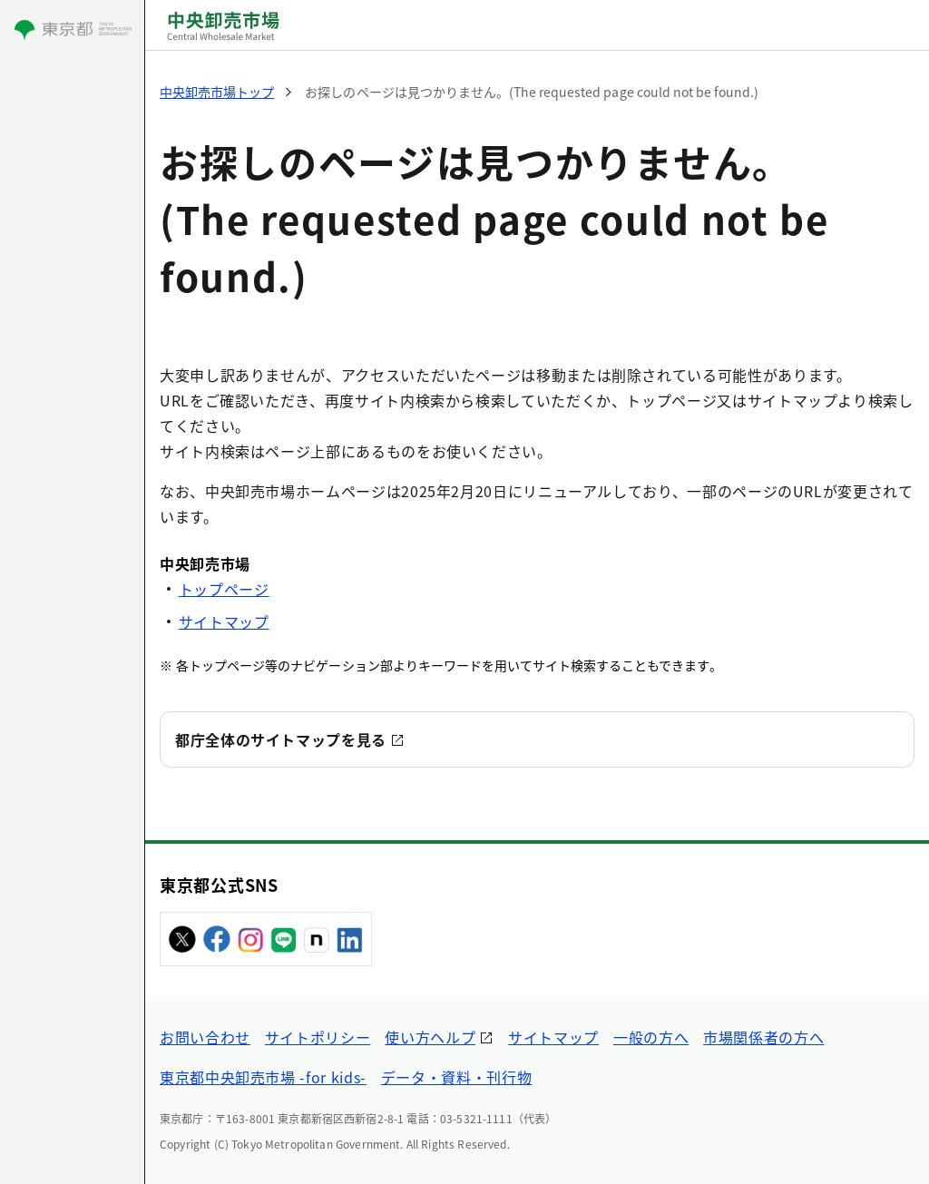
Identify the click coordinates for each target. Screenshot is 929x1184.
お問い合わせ (205, 1037)
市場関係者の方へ (763, 1037)
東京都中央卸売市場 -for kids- (263, 1077)
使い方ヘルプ (430, 1037)
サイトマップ (224, 621)
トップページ (224, 589)
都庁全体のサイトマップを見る (280, 739)
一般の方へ (651, 1037)
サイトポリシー (317, 1037)
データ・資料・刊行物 (456, 1077)
